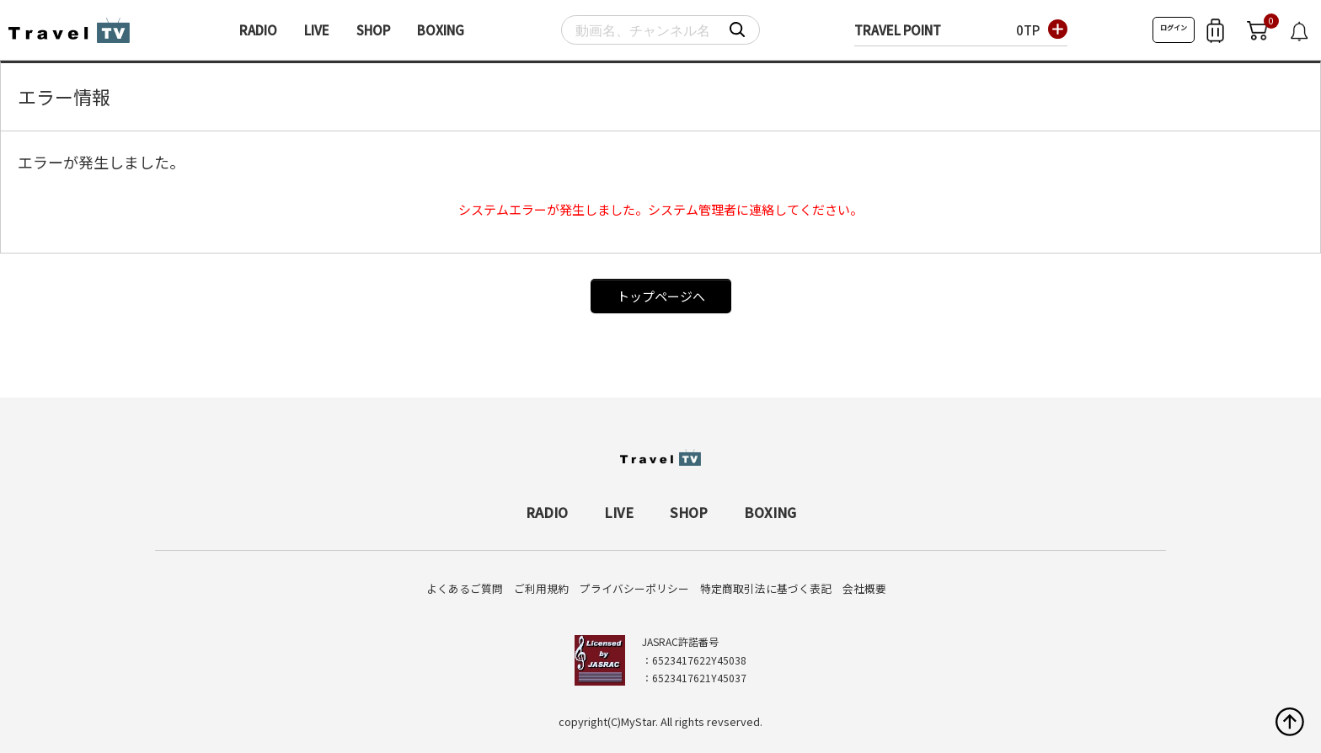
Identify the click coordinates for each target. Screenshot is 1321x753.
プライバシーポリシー (634, 588)
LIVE (316, 30)
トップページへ (661, 296)
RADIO (258, 30)
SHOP (373, 30)
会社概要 (864, 588)
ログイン (1173, 27)
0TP (1028, 30)
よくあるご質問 (464, 588)
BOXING (440, 30)
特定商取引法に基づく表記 (766, 588)
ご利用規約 (541, 588)
